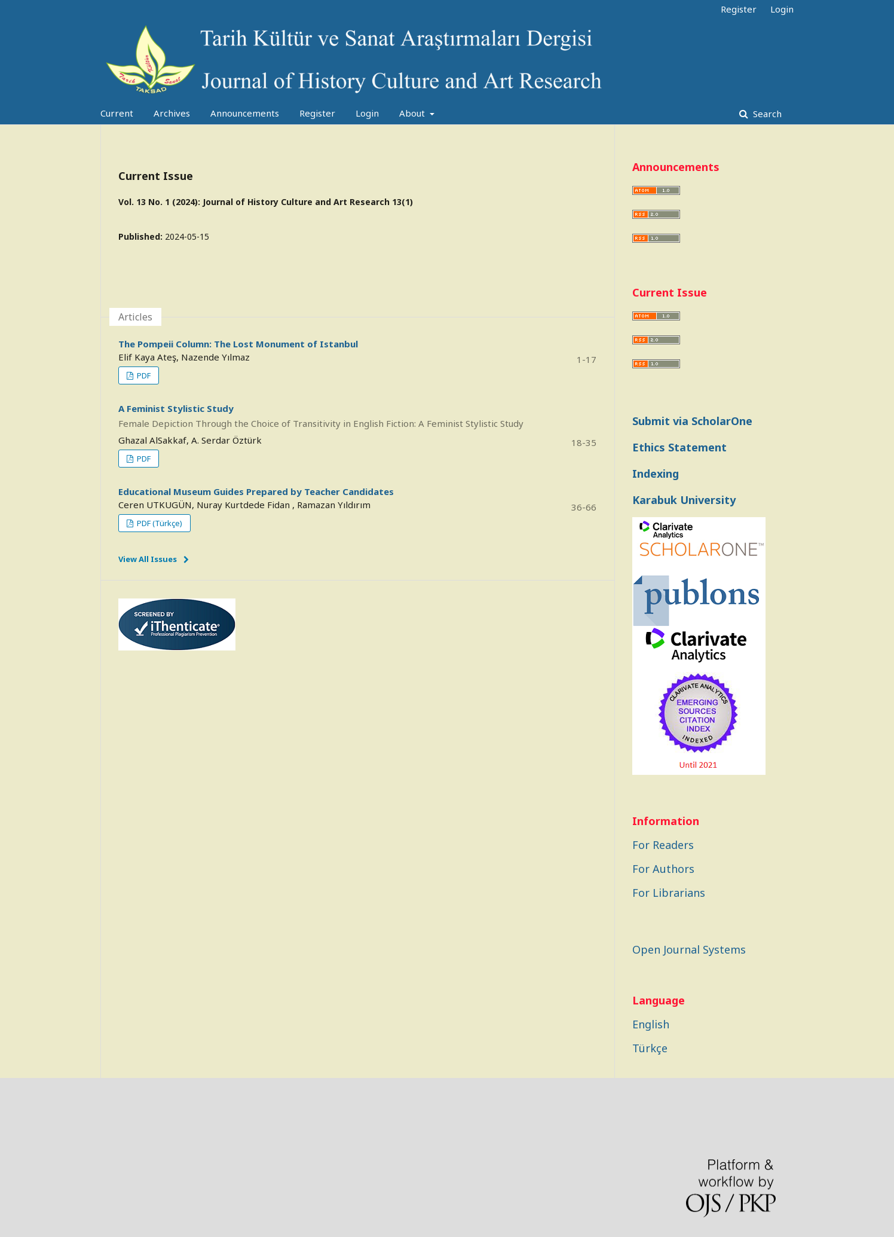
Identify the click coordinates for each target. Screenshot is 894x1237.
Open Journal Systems (689, 949)
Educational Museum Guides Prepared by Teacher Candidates (256, 491)
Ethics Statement (679, 447)
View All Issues (147, 559)
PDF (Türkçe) (158, 523)
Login (367, 113)
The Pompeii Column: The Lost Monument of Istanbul (238, 344)
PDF (143, 375)
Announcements (244, 113)
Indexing (655, 473)
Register (317, 113)
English (650, 1024)
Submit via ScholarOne (692, 421)
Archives (172, 113)
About (413, 113)
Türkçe (650, 1048)
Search (766, 114)
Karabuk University (684, 500)
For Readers (663, 845)
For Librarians (668, 892)
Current (116, 113)
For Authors (663, 869)
